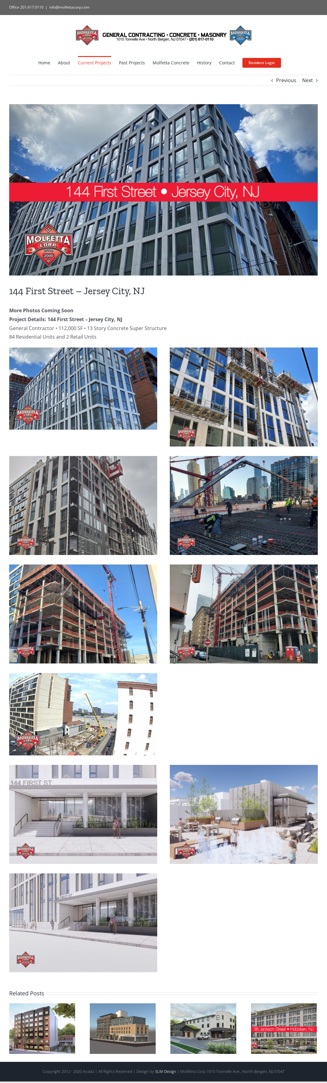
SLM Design (165, 1071)
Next (307, 80)
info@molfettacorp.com (69, 7)
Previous (286, 80)
